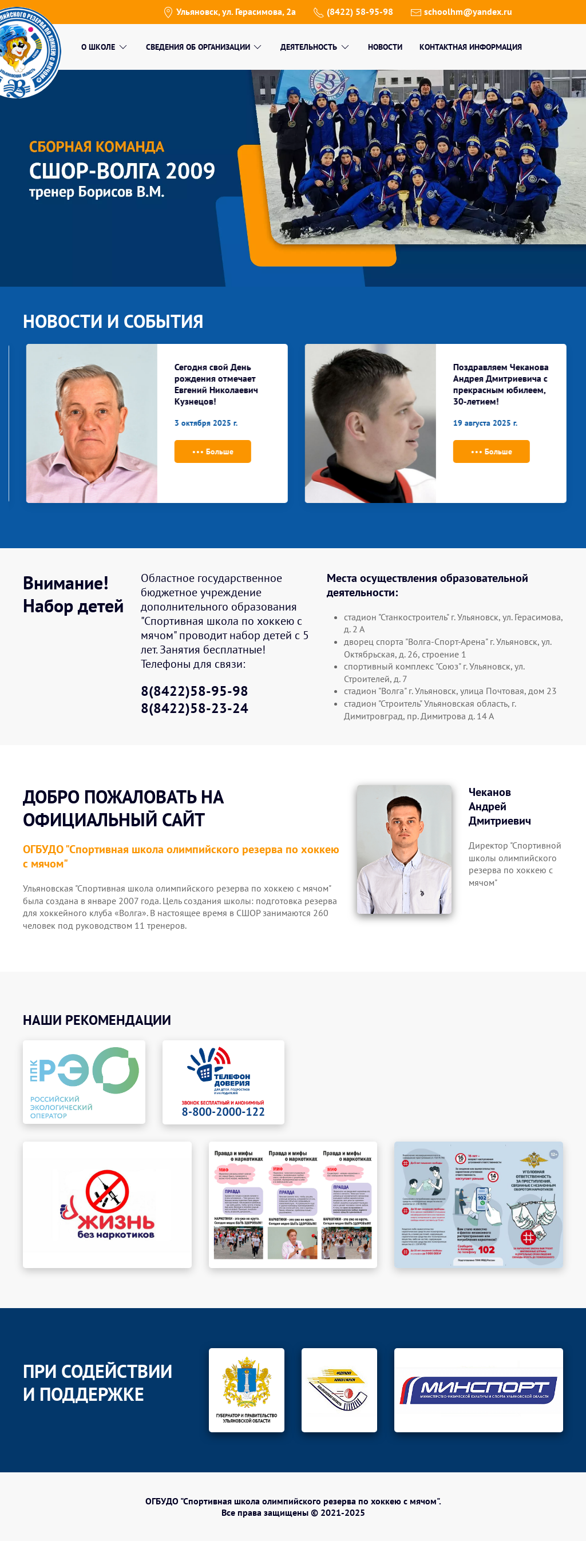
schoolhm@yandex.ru (461, 11)
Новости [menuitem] (385, 47)
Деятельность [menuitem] (315, 47)
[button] (107, 1203)
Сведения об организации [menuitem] (205, 47)
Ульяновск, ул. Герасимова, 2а (229, 11)
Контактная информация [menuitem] (470, 47)
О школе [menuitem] (105, 47)
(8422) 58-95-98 (353, 11)
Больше (311, 452)
